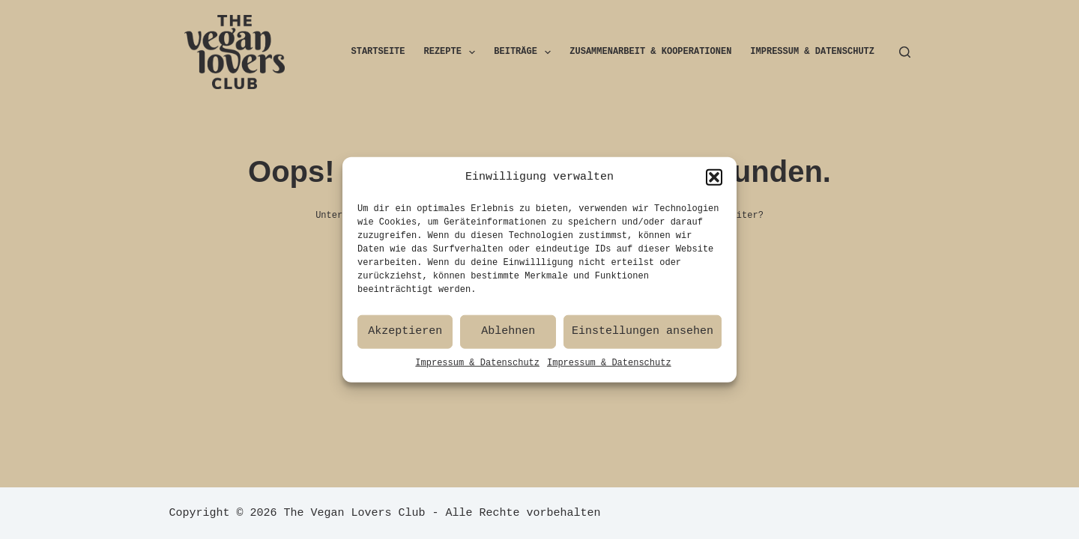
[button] (714, 180)
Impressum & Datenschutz (477, 365)
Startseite (378, 52)
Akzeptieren (405, 334)
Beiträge (525, 52)
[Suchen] (904, 52)
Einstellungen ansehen (642, 334)
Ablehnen (508, 334)
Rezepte (453, 52)
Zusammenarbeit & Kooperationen (650, 52)
